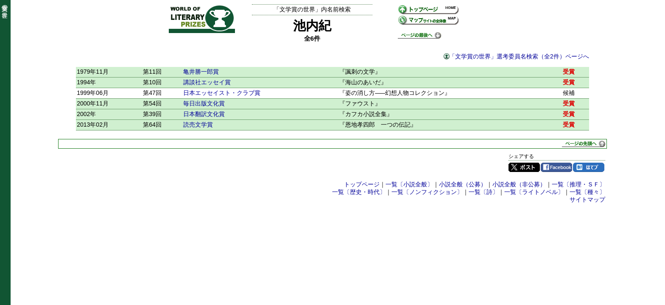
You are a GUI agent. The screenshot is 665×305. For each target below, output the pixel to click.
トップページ (362, 184)
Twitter (524, 167)
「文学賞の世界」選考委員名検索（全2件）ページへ (519, 56)
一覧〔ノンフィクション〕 (427, 192)
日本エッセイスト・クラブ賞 (221, 92)
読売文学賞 (198, 124)
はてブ (588, 167)
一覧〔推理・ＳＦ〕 (578, 184)
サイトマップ (587, 199)
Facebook (556, 167)
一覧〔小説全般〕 (409, 184)
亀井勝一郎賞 (201, 71)
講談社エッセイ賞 (207, 82)
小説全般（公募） (462, 184)
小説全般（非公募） (519, 184)
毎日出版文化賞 (204, 103)
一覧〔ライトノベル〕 (534, 192)
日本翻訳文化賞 (204, 114)
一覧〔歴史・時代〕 (359, 192)
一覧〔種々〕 (587, 192)
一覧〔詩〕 (483, 192)
